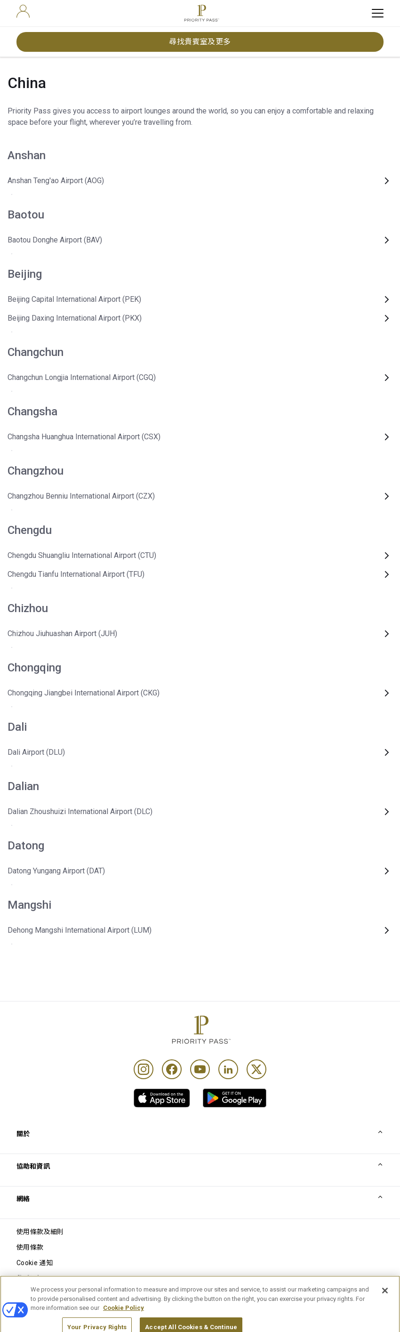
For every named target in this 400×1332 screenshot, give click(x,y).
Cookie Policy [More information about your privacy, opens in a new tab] (123, 1319)
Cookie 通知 (34, 1263)
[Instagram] (143, 1069)
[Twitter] (256, 1069)
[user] (23, 11)
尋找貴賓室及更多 (200, 41)
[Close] (385, 1302)
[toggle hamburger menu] (378, 13)
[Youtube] (200, 1069)
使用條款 (29, 1247)
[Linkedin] (228, 1069)
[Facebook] (172, 1069)
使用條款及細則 (40, 1231)
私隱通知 (29, 1278)
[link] (162, 1098)
